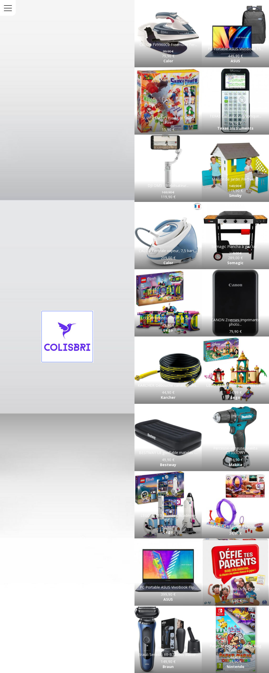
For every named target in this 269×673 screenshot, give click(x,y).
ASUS (235, 60)
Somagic (235, 262)
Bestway (168, 464)
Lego (168, 330)
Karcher (168, 397)
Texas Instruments (235, 128)
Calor (168, 60)
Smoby (235, 195)
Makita (235, 464)
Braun (168, 666)
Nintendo (235, 666)
